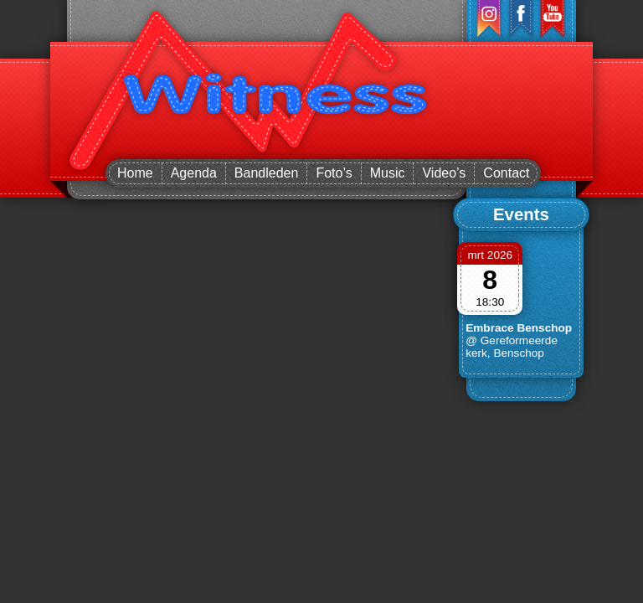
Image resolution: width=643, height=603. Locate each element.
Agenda (194, 173)
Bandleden (266, 173)
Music (387, 173)
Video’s (444, 173)
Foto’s (334, 173)
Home (135, 173)
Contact (506, 173)
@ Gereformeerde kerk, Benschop (512, 346)
